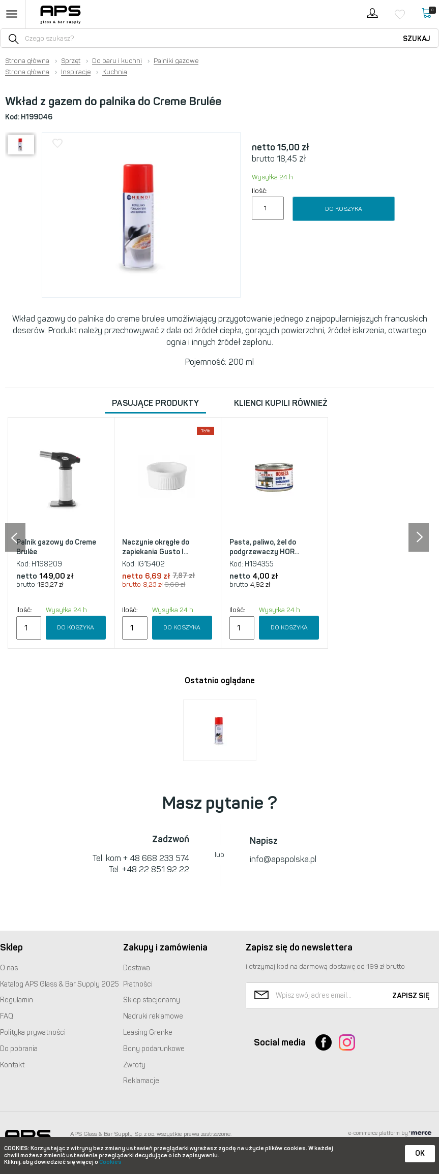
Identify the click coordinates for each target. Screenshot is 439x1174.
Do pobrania (19, 1048)
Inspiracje (76, 72)
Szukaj (416, 39)
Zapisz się (410, 996)
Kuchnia (114, 72)
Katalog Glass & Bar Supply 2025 (59, 984)
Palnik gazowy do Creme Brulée (56, 547)
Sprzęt (70, 61)
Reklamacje (141, 1080)
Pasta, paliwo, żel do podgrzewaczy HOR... (264, 547)
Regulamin (16, 1000)
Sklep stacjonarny (151, 1000)
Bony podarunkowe (154, 1048)
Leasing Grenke (147, 1032)
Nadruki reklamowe (153, 1016)
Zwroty (134, 1065)
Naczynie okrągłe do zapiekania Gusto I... (155, 547)
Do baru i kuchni (117, 61)
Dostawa (136, 968)
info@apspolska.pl (283, 859)
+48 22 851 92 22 (155, 869)
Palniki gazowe (176, 61)
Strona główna (27, 61)
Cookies (110, 1162)
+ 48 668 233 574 (156, 858)
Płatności (138, 984)
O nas (9, 968)
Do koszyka (343, 208)
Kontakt (12, 1065)
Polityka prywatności (33, 1032)
